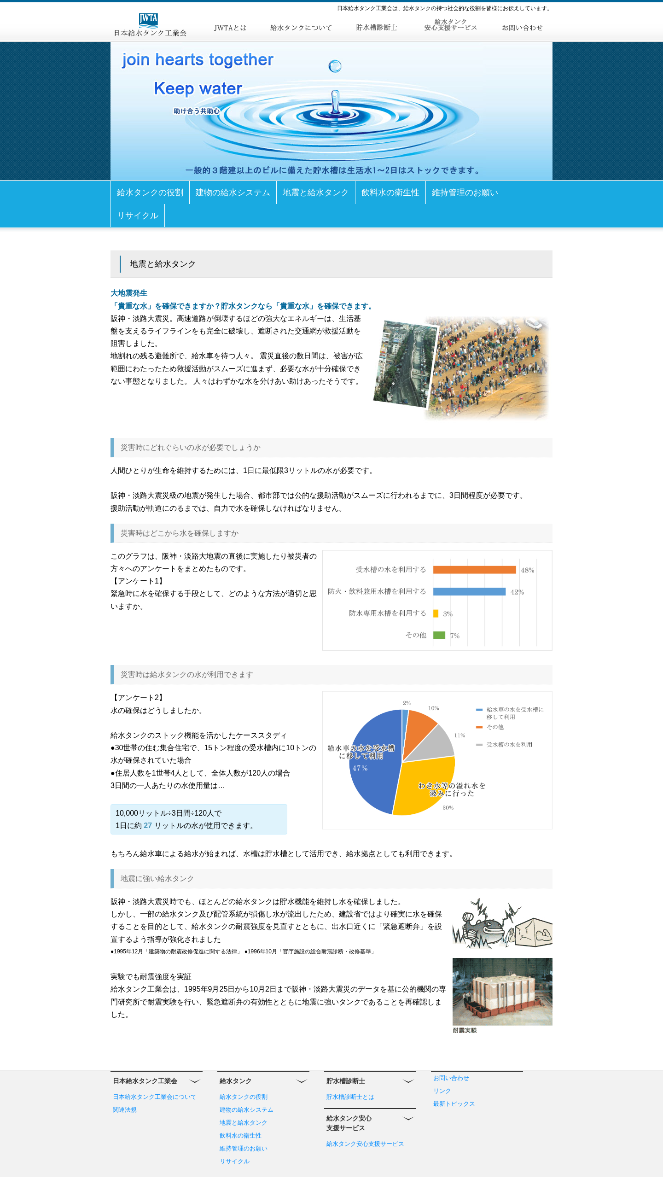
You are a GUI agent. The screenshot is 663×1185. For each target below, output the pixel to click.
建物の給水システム (233, 192)
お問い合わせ (451, 1077)
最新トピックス (454, 1103)
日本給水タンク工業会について (155, 1096)
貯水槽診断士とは (350, 1096)
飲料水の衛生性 (390, 192)
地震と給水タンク (316, 192)
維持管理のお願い (465, 192)
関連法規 (125, 1109)
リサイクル (137, 215)
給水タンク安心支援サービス (365, 1143)
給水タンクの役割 (150, 192)
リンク (442, 1090)
